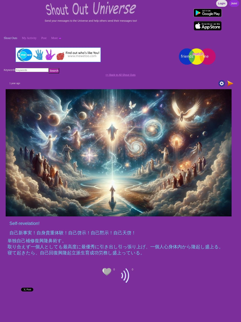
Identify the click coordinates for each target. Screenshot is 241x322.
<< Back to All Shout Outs (120, 74)
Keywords (9, 69)
